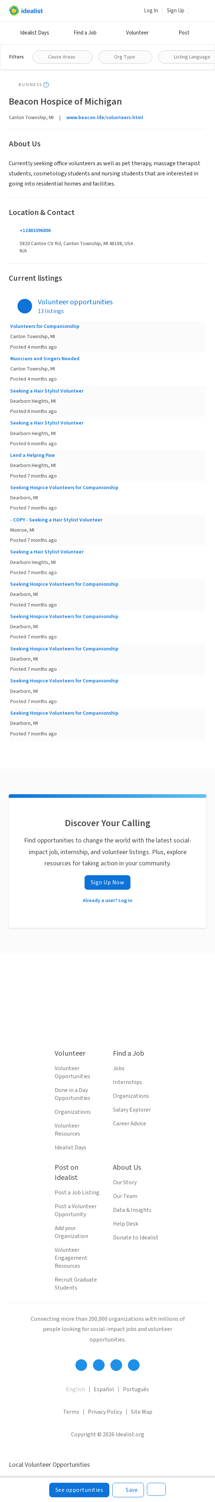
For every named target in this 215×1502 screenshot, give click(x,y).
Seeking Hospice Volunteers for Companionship (64, 487)
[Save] (128, 1490)
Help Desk (125, 1224)
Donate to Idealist (136, 1238)
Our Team (125, 1196)
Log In (151, 11)
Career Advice (129, 1124)
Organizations (73, 1112)
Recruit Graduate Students (76, 1284)
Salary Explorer (132, 1110)
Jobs (119, 1068)
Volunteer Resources (67, 1130)
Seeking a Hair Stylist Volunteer (46, 391)
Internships (127, 1082)
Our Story (125, 1182)
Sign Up (175, 11)
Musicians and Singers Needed (44, 358)
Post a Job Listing (77, 1193)
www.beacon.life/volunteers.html (104, 117)
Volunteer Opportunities (72, 1072)
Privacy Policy (105, 1412)
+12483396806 (35, 230)
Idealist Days (34, 33)
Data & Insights (132, 1210)
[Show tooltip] (46, 85)
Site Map (141, 1412)
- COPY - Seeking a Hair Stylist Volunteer (56, 520)
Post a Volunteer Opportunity (76, 1210)
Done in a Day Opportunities (72, 1094)
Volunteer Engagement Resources (71, 1258)
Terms (71, 1412)
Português (136, 1389)
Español (104, 1389)
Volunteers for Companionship (44, 326)
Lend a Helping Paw (32, 455)
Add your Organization (71, 1232)
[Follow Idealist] (81, 1365)
